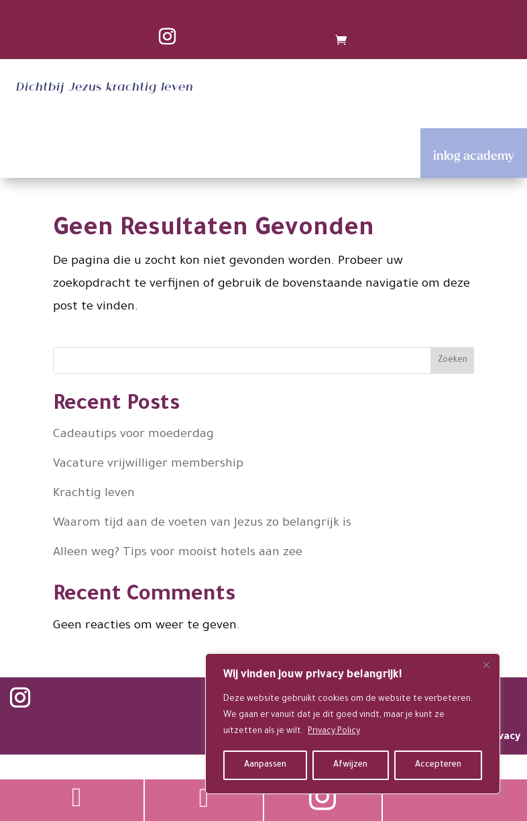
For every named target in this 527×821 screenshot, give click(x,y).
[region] (352, 723)
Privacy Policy (334, 731)
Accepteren (438, 765)
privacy (502, 737)
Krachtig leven (94, 494)
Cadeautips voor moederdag (133, 435)
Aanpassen (265, 765)
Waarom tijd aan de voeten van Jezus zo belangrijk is (202, 523)
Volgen (71, 699)
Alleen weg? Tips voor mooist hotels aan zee (177, 553)
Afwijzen (350, 765)
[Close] (486, 665)
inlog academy (473, 155)
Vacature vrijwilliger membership (148, 464)
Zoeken (452, 360)
